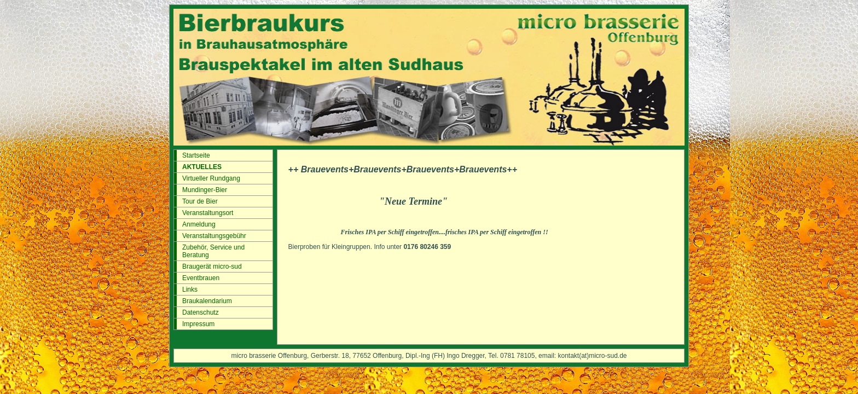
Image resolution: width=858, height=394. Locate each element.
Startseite (196, 155)
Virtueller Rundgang (211, 178)
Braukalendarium (207, 301)
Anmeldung (199, 224)
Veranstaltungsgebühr (214, 236)
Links (190, 289)
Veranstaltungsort (207, 213)
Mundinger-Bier (204, 190)
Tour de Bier (200, 201)
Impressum (198, 324)
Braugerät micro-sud (212, 266)
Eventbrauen (200, 278)
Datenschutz (200, 312)
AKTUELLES (202, 167)
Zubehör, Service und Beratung (213, 251)
